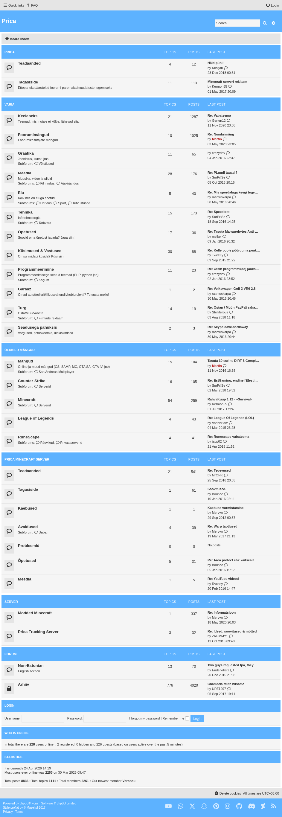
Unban (41, 532)
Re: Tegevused (219, 470)
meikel (217, 236)
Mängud (25, 361)
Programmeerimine (36, 269)
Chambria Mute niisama (226, 684)
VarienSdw (220, 423)
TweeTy (217, 255)
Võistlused (44, 163)
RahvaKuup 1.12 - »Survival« (230, 399)
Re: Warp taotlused (222, 526)
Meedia (24, 173)
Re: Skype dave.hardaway (228, 327)
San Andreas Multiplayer (54, 372)
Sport (60, 203)
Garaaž (24, 289)
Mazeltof (32, 807)
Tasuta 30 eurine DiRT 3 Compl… (233, 360)
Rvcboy (217, 584)
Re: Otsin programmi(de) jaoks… (233, 269)
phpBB (24, 803)
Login (9, 705)
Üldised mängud (19, 350)
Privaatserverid (69, 442)
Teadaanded (29, 63)
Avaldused (28, 527)
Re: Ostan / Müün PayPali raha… (233, 307)
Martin (217, 139)
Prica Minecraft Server (26, 459)
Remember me (175, 718)
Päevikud (45, 442)
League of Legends (36, 418)
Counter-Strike (31, 381)
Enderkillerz (220, 670)
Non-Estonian (31, 665)
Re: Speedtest (218, 212)
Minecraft (27, 399)
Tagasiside (28, 82)
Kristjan (217, 68)
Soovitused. (217, 489)
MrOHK (217, 475)
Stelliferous (220, 312)
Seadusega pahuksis (37, 327)
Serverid (42, 386)
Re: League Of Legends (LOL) (231, 418)
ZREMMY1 (220, 636)
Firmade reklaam (48, 318)
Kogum (41, 280)
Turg (22, 308)
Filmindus (45, 183)
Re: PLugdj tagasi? (222, 172)
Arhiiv (23, 684)
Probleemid (28, 545)
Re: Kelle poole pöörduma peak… (234, 250)
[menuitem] (32, 5)
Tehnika (25, 212)
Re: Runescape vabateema (228, 436)
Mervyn (217, 512)
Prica (9, 52)
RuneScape (28, 437)
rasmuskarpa (221, 197)
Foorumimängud (33, 134)
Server (11, 601)
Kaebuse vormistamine (225, 508)
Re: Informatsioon (222, 612)
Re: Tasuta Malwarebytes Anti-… (233, 231)
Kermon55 (219, 86)
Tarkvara (42, 223)
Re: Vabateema (219, 115)
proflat (14, 807)
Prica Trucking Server (38, 631)
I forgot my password (144, 718)
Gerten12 (219, 120)
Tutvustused (79, 203)
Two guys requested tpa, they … (233, 665)
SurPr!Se (218, 177)
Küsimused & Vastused (40, 251)
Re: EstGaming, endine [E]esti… (233, 380)
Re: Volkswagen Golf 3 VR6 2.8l (232, 288)
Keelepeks (27, 116)
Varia (9, 104)
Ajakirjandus (67, 183)
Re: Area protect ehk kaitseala (231, 560)
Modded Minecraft (35, 613)
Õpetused (27, 232)
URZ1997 (219, 689)
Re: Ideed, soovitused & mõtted (232, 631)
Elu (21, 192)
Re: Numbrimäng (221, 134)
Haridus (43, 203)
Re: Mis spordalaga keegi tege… (233, 192)
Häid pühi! (216, 63)
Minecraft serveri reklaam (227, 81)
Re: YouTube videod (223, 578)
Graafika (26, 153)
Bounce (217, 494)
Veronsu (129, 781)
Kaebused (27, 508)
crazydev (218, 153)
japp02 (217, 441)
